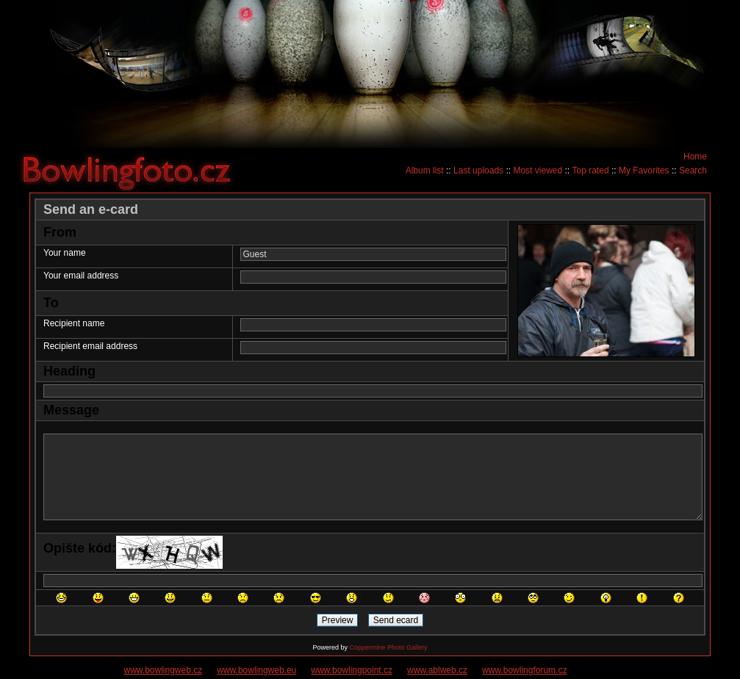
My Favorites (644, 170)
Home (695, 156)
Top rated (590, 170)
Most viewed (537, 170)
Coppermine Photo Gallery (388, 647)
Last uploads (478, 170)
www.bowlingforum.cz (524, 670)
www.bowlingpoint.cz (351, 670)
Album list (425, 170)
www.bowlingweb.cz (163, 670)
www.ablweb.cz (437, 670)
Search (693, 170)
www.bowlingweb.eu (256, 670)
